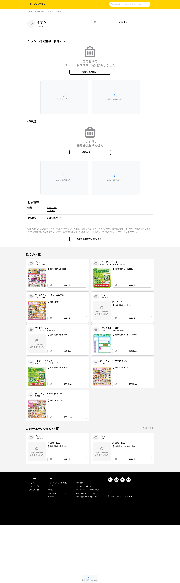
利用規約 (79, 541)
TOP (30, 12)
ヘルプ (50, 544)
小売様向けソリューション (58, 551)
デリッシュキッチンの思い (58, 541)
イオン (50, 12)
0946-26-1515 (54, 218)
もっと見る (147, 428)
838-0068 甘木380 (52, 209)
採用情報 (51, 555)
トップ (31, 541)
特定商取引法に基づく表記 (86, 551)
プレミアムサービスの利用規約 (87, 548)
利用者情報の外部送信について (87, 555)
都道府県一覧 (34, 548)
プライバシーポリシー (84, 544)
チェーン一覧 (40, 12)
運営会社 (51, 548)
